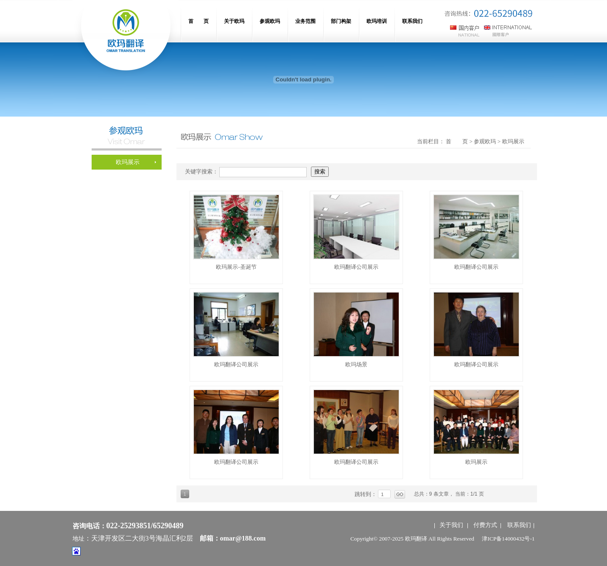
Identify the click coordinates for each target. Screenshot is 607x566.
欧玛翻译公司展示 (356, 267)
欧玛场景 (356, 364)
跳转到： (366, 494)
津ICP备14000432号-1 (508, 538)
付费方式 (485, 525)
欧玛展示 (476, 462)
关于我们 (451, 525)
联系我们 (519, 525)
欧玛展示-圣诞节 (236, 267)
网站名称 (126, 38)
